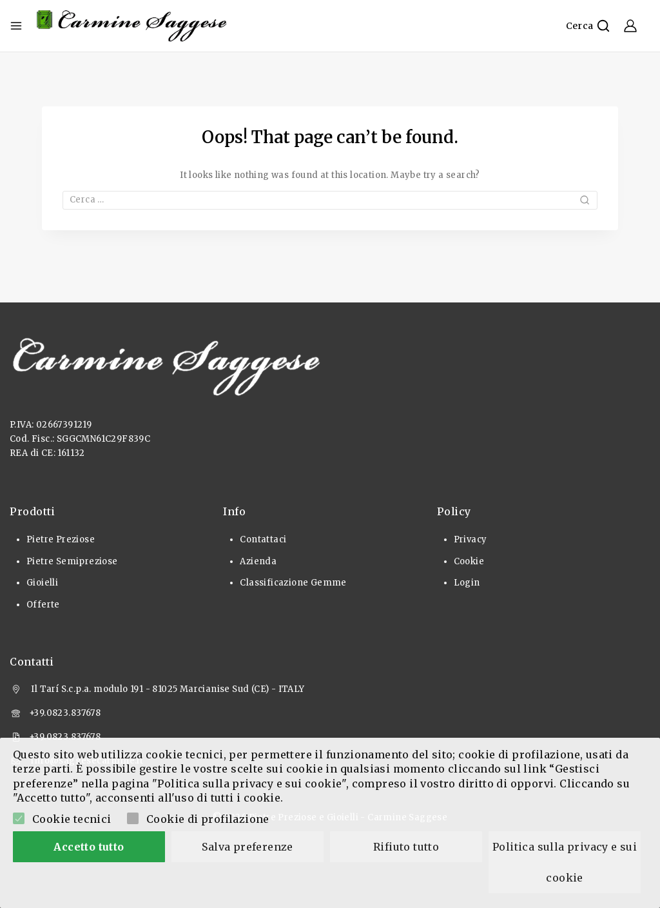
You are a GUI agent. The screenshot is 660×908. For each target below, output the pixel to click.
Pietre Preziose (60, 539)
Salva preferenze (247, 846)
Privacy (470, 539)
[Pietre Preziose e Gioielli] (132, 25)
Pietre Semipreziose (72, 561)
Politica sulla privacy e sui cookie (566, 862)
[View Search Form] (588, 26)
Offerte (43, 604)
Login (467, 582)
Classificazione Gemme (293, 582)
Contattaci (263, 539)
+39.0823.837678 (65, 712)
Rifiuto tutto (406, 846)
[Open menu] (16, 25)
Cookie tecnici (72, 819)
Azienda (258, 561)
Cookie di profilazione (207, 819)
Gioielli (42, 582)
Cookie (469, 561)
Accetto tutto (88, 846)
